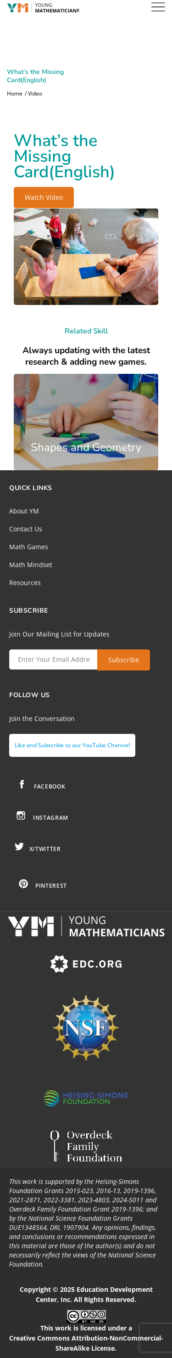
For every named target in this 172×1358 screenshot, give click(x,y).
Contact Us (25, 528)
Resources (25, 582)
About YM (24, 511)
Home (14, 93)
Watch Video (44, 197)
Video (35, 93)
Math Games (28, 546)
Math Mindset (30, 564)
